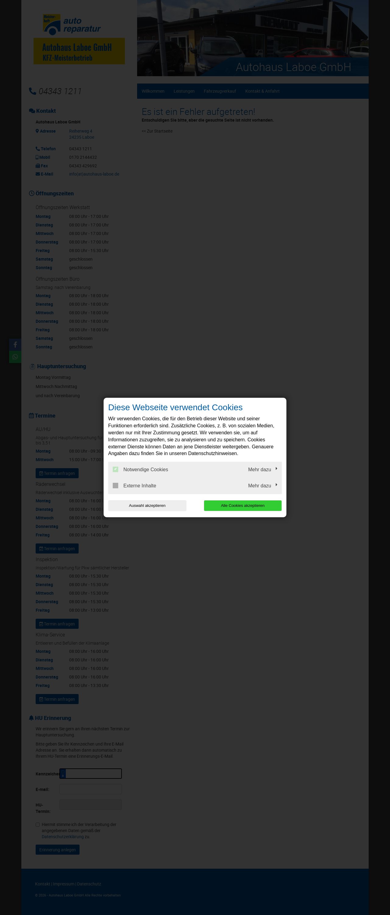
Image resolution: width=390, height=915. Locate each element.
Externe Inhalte (134, 485)
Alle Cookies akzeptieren (242, 505)
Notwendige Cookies (140, 469)
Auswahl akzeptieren (147, 505)
